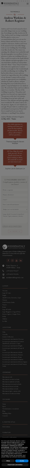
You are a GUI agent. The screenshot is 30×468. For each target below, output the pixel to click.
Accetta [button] (22, 461)
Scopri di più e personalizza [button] (15, 464)
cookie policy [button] (24, 447)
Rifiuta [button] (8, 461)
